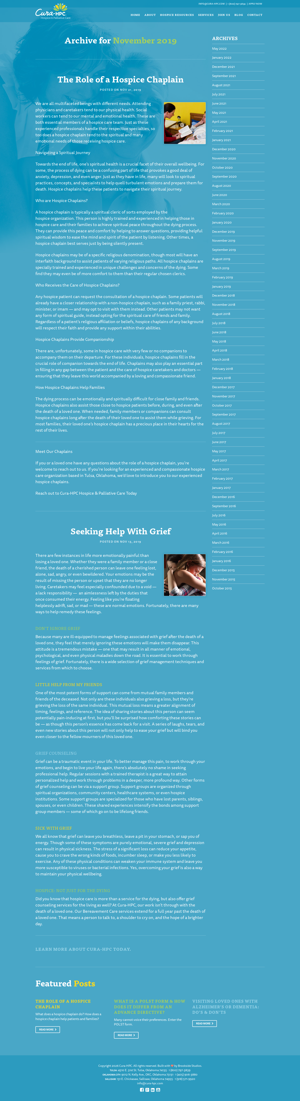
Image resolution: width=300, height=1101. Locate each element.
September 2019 (224, 249)
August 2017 (221, 423)
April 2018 (219, 350)
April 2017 (219, 460)
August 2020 (221, 185)
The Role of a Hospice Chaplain (120, 79)
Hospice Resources (177, 15)
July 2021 (218, 94)
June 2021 (219, 103)
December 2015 (223, 570)
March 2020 (221, 204)
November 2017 (223, 396)
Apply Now (255, 3)
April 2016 (219, 533)
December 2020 (224, 149)
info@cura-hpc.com (212, 3)
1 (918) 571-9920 (185, 1079)
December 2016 (223, 496)
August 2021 (221, 85)
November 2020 (224, 158)
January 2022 (221, 57)
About (150, 15)
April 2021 (219, 121)
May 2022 (219, 48)
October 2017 (222, 405)
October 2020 (222, 167)
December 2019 (223, 231)
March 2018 (220, 359)
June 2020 (219, 194)
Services (206, 15)
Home (135, 15)
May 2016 (219, 524)
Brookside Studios (189, 1065)
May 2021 (219, 112)
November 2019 (223, 240)
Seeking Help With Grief (120, 530)
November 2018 (223, 304)
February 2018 (222, 368)
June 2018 (219, 332)
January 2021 (221, 140)
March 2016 (220, 542)
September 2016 (224, 506)
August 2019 (221, 259)
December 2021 (223, 66)
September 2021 (224, 75)
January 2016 (221, 561)
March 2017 (220, 469)
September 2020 (224, 176)
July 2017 (218, 432)
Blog (238, 15)
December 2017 (223, 387)
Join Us (224, 15)
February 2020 (223, 213)
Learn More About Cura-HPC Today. (83, 949)
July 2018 (218, 323)
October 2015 (222, 588)
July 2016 (218, 515)
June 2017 (219, 442)
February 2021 (222, 130)
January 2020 (222, 222)
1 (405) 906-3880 (186, 1074)
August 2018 (221, 313)
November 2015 (223, 579)
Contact (254, 15)
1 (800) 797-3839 (237, 3)
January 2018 (221, 377)
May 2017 (219, 451)
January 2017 (221, 487)
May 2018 (219, 341)
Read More (48, 1029)
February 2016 (222, 551)
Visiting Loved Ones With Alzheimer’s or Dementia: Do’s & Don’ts (225, 1006)
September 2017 (224, 414)
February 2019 (222, 277)
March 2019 (220, 268)
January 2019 (221, 286)
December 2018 (223, 295)
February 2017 (222, 478)
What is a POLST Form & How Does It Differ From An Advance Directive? (150, 1006)
